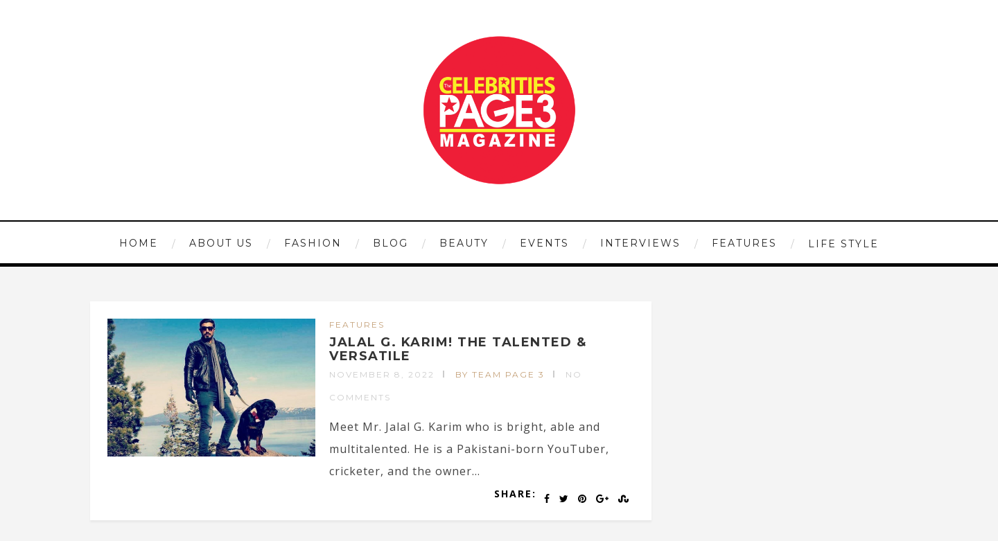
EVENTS (544, 243)
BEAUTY (464, 243)
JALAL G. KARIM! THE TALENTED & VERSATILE (457, 349)
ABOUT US (221, 243)
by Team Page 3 (500, 374)
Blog (390, 243)
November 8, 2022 (382, 374)
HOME (138, 243)
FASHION (313, 243)
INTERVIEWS (640, 243)
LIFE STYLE (843, 244)
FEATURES (744, 243)
